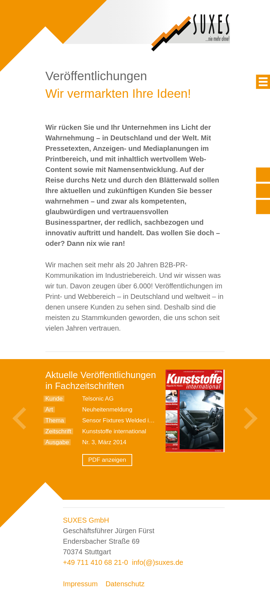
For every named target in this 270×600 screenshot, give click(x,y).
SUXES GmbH (86, 520)
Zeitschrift (58, 431)
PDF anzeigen (107, 460)
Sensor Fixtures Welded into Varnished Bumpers (146, 420)
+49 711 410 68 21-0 (95, 562)
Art (49, 410)
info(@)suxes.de (157, 562)
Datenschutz (124, 584)
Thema (54, 420)
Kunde (54, 399)
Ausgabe (57, 442)
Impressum (80, 584)
